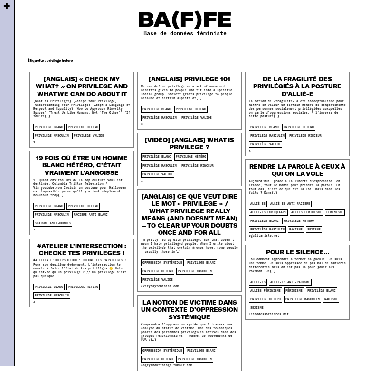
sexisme (314, 229)
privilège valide (89, 135)
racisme (296, 229)
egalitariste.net (264, 235)
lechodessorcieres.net (269, 314)
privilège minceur (305, 135)
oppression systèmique (162, 262)
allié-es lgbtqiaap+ (268, 212)
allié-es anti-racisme (290, 203)
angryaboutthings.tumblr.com (166, 365)
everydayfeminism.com (160, 285)
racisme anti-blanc (91, 214)
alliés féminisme (306, 212)
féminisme (334, 212)
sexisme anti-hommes (53, 223)
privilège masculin (52, 135)
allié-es (258, 203)
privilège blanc (49, 127)
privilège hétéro (83, 127)
